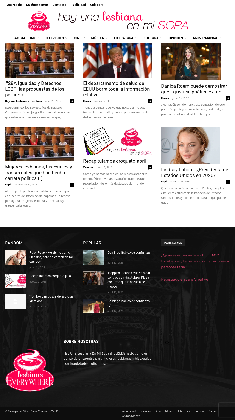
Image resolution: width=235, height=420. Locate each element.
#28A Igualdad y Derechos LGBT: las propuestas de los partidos (34, 89)
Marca (87, 101)
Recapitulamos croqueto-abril (114, 161)
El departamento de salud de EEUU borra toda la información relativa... (116, 89)
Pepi (8, 184)
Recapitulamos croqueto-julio (50, 276)
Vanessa (88, 167)
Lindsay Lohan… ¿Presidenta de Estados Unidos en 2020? (194, 172)
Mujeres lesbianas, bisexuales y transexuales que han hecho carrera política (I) (38, 172)
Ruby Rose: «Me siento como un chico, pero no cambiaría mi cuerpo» (51, 257)
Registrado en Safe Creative (184, 279)
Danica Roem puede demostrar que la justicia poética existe (194, 89)
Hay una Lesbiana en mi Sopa (23, 101)
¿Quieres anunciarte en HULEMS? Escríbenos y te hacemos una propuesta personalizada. (195, 261)
